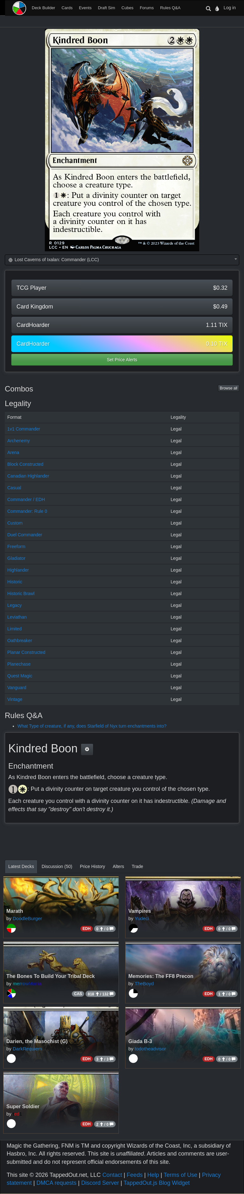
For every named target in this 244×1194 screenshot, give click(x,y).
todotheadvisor (150, 1048)
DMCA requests (57, 1183)
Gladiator (16, 558)
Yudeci (142, 918)
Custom (15, 523)
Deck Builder (43, 7)
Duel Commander (24, 534)
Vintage (14, 699)
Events (85, 7)
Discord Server (100, 1183)
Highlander (18, 570)
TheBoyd (144, 983)
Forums (147, 7)
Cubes (127, 7)
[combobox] (122, 259)
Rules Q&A (170, 7)
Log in (230, 7)
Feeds (135, 1175)
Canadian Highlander (28, 475)
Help (153, 1175)
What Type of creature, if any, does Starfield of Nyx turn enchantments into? (91, 726)
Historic (14, 581)
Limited (14, 628)
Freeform (16, 546)
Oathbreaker (19, 640)
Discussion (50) (57, 866)
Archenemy (18, 440)
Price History (92, 866)
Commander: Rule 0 (27, 511)
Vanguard (16, 687)
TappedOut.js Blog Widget (157, 1183)
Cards (67, 7)
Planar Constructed (26, 652)
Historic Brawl (21, 593)
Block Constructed (25, 464)
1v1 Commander (23, 428)
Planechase (18, 664)
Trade (137, 866)
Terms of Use (180, 1175)
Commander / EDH (26, 499)
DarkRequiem (27, 1048)
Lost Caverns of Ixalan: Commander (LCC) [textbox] (53, 259)
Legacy (14, 605)
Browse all (228, 388)
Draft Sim (106, 7)
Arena (13, 452)
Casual (14, 487)
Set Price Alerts (122, 359)
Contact (112, 1175)
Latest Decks (21, 866)
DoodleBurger (27, 918)
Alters (118, 866)
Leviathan (17, 617)
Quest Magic (19, 675)
